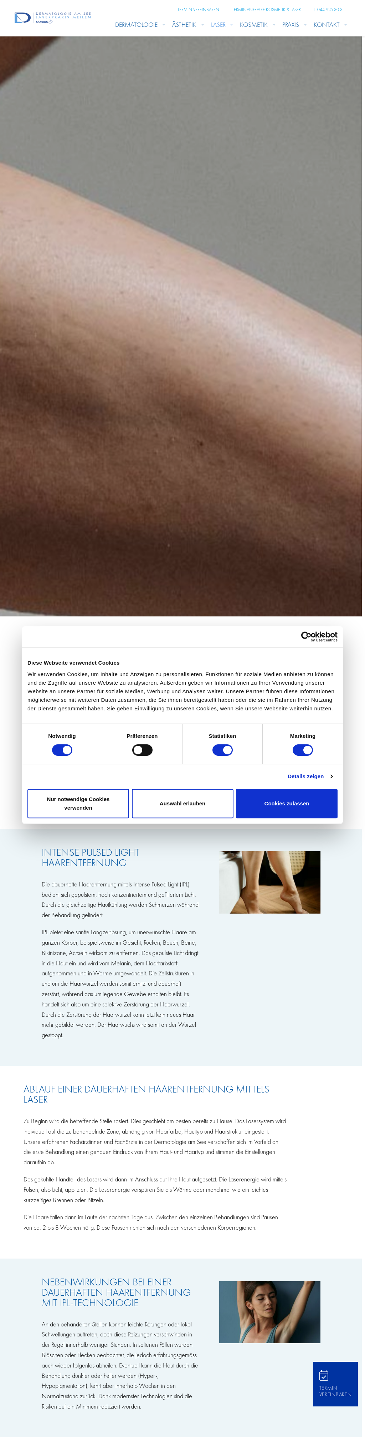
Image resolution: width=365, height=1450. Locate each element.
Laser (218, 24)
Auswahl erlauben (182, 803)
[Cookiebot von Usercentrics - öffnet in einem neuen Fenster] (306, 636)
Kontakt (327, 24)
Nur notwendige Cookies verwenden (78, 803)
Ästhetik (184, 24)
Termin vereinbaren (198, 10)
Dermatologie (136, 24)
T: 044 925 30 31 (328, 10)
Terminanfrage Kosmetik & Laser (266, 10)
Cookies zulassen (286, 803)
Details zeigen (306, 776)
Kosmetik (254, 24)
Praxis (290, 24)
